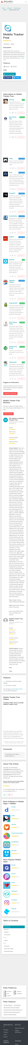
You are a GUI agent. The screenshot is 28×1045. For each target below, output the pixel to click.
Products (6, 1032)
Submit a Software (19, 1028)
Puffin (13, 815)
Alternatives (7, 927)
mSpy (11, 158)
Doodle (13, 807)
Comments (7, 946)
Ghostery (14, 850)
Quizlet (13, 865)
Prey (10, 172)
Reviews (6, 929)
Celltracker (13, 362)
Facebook (8, 77)
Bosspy (11, 100)
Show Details (21, 112)
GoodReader (15, 842)
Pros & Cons (7, 935)
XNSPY (11, 237)
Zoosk (13, 882)
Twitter (18, 77)
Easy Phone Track (13, 323)
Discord (5, 1037)
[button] (26, 2)
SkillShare (14, 891)
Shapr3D (13, 908)
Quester (12, 260)
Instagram (14, 900)
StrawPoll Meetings (17, 833)
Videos (6, 940)
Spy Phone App (12, 118)
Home (3, 8)
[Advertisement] (14, 16)
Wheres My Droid (13, 347)
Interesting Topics (8, 951)
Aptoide (13, 824)
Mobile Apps (17, 8)
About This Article (8, 949)
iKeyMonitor (13, 216)
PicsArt (13, 874)
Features (6, 932)
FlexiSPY (12, 193)
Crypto (5, 1034)
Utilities (5, 10)
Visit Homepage (10, 74)
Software (9, 8)
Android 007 (13, 303)
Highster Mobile (12, 281)
